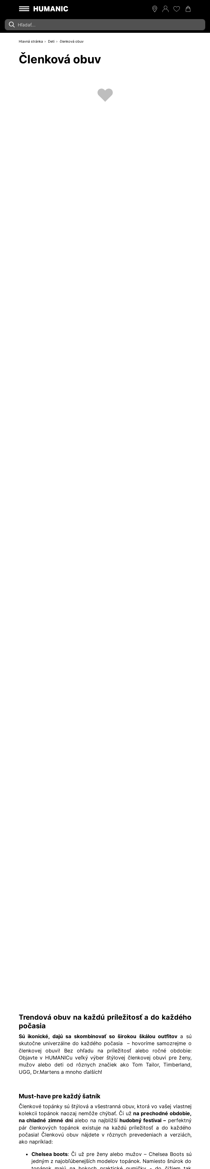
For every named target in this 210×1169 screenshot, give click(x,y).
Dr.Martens (46, 1072)
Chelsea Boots (166, 1154)
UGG (24, 1072)
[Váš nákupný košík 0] (188, 9)
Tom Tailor (145, 1064)
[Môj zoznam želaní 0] (176, 9)
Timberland (176, 1064)
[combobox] (105, 24)
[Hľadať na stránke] (105, 24)
